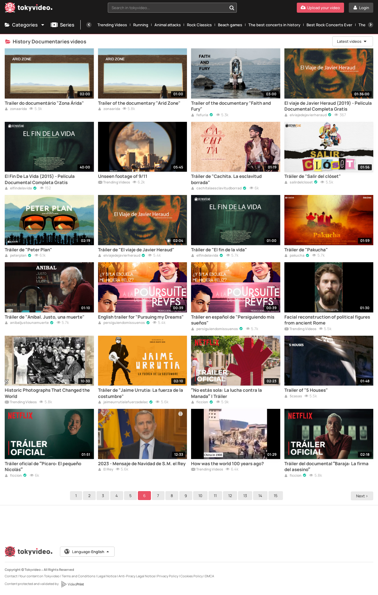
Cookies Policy (191, 576)
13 (246, 495)
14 (261, 495)
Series (62, 25)
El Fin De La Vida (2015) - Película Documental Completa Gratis (40, 179)
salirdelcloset (298, 183)
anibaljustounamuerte (27, 323)
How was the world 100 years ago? (227, 464)
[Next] (370, 24)
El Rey (105, 470)
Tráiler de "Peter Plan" (28, 250)
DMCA (209, 576)
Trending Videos (112, 24)
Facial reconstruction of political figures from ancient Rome (327, 320)
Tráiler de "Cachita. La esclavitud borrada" (226, 179)
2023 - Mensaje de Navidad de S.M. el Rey (141, 464)
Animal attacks (167, 24)
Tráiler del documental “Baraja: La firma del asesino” (326, 467)
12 (231, 495)
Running (140, 24)
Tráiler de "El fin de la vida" (219, 250)
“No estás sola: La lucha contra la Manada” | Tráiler (226, 393)
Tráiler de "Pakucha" (306, 250)
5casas (293, 396)
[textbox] (167, 7)
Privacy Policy (167, 576)
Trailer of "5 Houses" (306, 390)
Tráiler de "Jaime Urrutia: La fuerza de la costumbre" (140, 393)
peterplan (16, 256)
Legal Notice (106, 576)
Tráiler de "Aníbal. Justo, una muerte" (44, 317)
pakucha (294, 256)
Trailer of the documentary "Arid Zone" (139, 103)
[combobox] (172, 8)
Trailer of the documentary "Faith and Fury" (231, 106)
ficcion (199, 402)
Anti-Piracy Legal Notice (136, 576)
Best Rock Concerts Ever (329, 24)
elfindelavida (18, 188)
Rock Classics (199, 24)
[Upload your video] (320, 8)
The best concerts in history (274, 24)
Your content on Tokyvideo (39, 576)
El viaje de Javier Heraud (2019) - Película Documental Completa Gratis (328, 106)
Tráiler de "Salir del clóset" (312, 176)
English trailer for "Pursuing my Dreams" (141, 317)
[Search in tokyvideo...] (232, 8)
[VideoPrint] (72, 584)
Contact (11, 576)
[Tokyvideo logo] (29, 8)
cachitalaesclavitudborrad (216, 188)
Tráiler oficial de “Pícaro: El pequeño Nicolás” (43, 467)
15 (276, 495)
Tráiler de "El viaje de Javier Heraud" (136, 250)
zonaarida (16, 109)
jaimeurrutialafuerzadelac (123, 402)
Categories (25, 25)
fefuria (199, 115)
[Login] (361, 8)
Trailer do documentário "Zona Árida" (44, 103)
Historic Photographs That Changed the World (47, 393)
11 (216, 495)
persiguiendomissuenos (121, 323)
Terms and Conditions (78, 576)
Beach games (230, 24)
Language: (87, 551)
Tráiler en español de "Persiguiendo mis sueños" (232, 320)
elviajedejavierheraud (305, 115)
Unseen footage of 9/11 (122, 176)
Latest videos (352, 41)
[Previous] (89, 24)
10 (201, 495)
